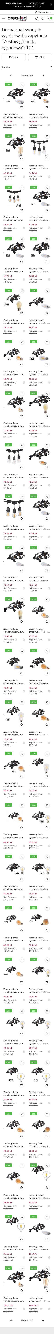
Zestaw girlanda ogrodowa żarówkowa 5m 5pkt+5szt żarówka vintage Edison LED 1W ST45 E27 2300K (39, 424)
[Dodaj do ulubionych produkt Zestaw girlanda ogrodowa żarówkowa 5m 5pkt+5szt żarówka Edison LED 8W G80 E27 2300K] (47, 908)
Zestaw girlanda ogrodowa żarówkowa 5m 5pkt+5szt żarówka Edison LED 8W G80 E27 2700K (13, 1093)
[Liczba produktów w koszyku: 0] (49, 18)
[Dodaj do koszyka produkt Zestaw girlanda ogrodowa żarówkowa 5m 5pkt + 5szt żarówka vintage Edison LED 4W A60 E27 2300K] (46, 724)
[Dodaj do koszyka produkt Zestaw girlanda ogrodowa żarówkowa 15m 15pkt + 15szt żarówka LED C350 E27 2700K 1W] (46, 1239)
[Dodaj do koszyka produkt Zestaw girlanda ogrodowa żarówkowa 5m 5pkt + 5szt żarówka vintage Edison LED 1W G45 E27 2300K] (46, 106)
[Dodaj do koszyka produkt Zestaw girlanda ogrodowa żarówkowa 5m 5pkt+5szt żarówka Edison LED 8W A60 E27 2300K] (21, 930)
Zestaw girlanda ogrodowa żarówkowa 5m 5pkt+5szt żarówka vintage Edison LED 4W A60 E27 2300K (39, 682)
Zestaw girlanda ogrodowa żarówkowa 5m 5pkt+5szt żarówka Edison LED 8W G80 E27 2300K (39, 939)
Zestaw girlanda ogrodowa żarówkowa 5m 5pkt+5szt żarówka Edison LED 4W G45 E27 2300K (13, 373)
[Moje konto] (43, 12)
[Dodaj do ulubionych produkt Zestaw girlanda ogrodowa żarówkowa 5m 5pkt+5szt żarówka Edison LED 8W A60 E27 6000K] (47, 857)
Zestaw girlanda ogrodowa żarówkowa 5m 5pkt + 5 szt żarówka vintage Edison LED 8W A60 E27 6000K (40, 1042)
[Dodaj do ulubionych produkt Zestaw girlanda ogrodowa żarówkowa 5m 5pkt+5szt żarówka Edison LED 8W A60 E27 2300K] (22, 908)
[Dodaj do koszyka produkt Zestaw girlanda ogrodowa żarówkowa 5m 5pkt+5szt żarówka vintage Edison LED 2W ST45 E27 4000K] (21, 261)
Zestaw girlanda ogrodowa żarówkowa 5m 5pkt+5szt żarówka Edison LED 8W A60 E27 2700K (39, 836)
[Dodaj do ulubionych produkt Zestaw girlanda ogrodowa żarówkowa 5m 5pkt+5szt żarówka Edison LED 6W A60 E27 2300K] (22, 960)
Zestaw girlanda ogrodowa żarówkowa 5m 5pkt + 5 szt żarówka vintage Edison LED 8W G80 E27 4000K (14, 1248)
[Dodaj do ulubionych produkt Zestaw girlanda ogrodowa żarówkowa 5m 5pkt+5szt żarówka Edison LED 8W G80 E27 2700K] (22, 1062)
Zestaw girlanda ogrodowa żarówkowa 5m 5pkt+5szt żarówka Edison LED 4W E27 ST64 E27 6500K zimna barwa (14, 733)
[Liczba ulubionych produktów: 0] (42, 18)
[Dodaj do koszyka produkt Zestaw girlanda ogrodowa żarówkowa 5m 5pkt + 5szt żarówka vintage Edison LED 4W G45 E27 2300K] (46, 621)
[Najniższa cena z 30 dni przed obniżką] (23, 125)
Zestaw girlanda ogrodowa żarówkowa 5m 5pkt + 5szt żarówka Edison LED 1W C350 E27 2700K (14, 116)
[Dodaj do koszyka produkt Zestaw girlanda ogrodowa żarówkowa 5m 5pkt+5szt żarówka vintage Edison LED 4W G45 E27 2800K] (21, 209)
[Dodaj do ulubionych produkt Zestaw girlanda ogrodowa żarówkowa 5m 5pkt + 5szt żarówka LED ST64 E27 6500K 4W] (47, 754)
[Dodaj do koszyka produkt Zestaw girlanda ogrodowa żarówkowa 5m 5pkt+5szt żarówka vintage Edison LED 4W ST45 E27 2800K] (46, 364)
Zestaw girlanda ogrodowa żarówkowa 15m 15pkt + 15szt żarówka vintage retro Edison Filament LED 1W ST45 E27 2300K (39, 1299)
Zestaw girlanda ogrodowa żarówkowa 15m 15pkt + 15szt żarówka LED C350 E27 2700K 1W (40, 1248)
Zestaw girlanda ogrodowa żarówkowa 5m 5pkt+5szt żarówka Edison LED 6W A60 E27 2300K (13, 990)
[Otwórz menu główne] (3, 18)
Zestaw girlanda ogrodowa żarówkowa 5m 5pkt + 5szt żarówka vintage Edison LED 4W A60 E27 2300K (40, 733)
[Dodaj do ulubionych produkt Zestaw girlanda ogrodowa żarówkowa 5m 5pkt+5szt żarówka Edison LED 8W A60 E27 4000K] (22, 857)
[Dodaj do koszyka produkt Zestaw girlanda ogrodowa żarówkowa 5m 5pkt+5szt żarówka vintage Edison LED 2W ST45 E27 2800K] (46, 209)
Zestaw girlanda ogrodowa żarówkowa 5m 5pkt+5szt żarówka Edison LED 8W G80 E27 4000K (39, 1093)
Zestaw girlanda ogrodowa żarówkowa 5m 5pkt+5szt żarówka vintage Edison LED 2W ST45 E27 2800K (39, 218)
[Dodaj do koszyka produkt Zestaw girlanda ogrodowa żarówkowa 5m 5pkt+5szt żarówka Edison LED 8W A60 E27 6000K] (46, 878)
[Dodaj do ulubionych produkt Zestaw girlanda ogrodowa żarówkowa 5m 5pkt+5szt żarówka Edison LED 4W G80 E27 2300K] (22, 754)
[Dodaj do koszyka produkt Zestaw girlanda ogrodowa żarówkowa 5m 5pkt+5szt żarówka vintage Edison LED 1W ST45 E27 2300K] (46, 415)
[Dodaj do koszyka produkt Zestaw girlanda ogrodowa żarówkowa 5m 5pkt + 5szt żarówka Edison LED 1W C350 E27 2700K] (21, 106)
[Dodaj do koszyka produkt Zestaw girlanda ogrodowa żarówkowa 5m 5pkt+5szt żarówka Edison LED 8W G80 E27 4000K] (46, 1084)
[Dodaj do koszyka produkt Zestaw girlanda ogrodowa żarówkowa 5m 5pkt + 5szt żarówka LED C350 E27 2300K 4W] (46, 467)
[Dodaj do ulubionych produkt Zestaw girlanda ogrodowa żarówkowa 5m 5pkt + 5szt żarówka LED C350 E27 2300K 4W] (47, 445)
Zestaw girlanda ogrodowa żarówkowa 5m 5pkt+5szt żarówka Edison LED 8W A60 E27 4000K (13, 888)
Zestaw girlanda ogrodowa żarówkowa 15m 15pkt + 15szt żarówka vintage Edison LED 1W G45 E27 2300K (14, 1299)
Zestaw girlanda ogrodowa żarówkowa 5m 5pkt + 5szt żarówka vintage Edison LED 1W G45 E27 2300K (40, 116)
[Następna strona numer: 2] (43, 75)
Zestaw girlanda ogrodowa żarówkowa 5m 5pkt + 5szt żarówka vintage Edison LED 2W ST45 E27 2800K (40, 527)
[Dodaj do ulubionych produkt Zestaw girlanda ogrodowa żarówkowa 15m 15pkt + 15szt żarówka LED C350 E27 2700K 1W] (47, 1217)
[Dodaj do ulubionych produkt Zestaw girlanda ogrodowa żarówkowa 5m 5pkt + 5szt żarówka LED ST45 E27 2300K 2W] (22, 599)
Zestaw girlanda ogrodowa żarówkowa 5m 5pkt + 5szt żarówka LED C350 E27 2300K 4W (40, 476)
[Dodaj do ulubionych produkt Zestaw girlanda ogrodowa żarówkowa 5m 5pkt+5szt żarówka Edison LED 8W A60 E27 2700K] (47, 805)
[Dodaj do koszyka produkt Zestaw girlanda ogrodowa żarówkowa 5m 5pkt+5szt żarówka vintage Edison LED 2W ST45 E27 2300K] (21, 312)
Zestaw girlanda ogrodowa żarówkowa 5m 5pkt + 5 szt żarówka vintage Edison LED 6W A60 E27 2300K (14, 1196)
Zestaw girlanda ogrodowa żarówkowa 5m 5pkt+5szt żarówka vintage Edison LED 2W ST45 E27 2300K (14, 321)
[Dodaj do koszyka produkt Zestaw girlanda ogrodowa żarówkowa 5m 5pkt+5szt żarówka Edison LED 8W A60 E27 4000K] (21, 878)
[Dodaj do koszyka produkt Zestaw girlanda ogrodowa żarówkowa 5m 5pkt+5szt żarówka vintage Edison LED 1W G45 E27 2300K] (21, 415)
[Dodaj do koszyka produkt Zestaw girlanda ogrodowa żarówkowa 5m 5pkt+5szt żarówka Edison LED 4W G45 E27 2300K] (21, 364)
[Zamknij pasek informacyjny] (51, 4)
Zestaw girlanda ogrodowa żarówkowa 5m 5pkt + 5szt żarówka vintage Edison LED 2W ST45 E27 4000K (14, 579)
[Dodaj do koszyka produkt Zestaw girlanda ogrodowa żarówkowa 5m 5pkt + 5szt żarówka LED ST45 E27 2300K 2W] (21, 621)
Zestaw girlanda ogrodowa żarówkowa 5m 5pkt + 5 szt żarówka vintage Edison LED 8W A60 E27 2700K (40, 990)
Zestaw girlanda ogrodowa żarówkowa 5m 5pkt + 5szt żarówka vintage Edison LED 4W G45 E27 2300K (40, 630)
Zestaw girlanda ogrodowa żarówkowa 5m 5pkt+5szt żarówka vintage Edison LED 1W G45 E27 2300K (14, 424)
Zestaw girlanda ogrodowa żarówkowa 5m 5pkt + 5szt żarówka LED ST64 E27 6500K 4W (40, 785)
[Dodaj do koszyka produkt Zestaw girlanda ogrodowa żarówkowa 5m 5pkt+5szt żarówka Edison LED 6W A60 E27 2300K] (21, 981)
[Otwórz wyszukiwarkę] (36, 18)
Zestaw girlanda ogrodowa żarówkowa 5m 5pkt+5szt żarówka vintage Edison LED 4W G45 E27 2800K (14, 218)
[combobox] (27, 66)
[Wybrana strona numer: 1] (26, 75)
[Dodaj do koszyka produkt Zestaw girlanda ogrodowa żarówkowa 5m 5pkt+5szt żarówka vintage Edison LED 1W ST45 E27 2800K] (46, 158)
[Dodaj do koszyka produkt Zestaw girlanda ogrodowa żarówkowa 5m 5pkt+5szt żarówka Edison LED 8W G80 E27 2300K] (46, 930)
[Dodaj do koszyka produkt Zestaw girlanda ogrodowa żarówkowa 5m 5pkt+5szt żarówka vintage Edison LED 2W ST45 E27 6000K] (46, 261)
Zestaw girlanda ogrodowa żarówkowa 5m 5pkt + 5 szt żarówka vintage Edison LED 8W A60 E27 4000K (14, 1042)
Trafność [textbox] (6, 66)
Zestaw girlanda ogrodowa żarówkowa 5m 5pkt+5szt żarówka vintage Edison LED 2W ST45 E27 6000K (39, 270)
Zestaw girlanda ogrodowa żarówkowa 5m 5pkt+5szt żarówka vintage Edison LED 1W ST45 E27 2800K (39, 167)
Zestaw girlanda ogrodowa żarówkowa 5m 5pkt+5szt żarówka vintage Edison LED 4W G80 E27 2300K (14, 836)
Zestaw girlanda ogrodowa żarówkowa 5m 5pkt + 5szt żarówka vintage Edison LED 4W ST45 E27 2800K (14, 682)
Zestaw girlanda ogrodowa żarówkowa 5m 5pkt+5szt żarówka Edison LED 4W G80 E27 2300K (13, 785)
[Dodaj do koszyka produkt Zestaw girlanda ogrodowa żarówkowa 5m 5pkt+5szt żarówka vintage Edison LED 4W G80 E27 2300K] (21, 827)
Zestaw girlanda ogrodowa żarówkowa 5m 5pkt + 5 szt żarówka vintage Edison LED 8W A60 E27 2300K (14, 1145)
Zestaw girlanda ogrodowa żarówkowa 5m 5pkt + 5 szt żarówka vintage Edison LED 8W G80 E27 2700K (40, 1196)
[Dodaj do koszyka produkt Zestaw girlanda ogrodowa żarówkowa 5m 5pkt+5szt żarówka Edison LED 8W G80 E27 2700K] (21, 1084)
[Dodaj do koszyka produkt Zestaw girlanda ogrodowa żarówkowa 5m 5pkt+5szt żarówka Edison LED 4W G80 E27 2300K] (21, 775)
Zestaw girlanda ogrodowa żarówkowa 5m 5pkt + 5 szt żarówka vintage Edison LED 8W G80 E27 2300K (40, 1145)
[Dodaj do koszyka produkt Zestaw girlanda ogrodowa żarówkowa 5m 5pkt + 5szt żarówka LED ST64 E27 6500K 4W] (46, 775)
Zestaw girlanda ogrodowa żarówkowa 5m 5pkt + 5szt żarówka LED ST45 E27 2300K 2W (14, 630)
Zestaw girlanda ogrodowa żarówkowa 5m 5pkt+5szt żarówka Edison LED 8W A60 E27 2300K (13, 939)
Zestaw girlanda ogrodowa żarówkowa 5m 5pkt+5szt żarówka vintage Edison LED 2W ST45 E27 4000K (14, 270)
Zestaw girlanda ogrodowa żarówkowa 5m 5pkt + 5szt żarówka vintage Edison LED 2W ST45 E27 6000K (40, 579)
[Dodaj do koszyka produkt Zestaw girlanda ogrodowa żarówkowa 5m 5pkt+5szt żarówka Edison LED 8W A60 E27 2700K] (46, 827)
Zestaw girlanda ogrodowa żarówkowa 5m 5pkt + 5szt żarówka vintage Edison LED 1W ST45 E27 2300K (14, 167)
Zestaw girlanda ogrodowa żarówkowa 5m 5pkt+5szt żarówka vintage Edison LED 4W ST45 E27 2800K (39, 373)
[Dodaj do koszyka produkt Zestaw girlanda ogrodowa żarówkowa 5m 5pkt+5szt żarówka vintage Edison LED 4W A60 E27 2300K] (46, 672)
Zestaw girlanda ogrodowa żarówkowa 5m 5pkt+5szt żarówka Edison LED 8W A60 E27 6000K (39, 888)
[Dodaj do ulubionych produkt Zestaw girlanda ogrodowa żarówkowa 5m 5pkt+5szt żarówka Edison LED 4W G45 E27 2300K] (22, 342)
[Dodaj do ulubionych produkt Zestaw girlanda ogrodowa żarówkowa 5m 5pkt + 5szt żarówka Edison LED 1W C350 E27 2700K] (22, 85)
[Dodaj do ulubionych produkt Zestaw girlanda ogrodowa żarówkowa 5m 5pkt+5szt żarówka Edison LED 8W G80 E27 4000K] (47, 1062)
